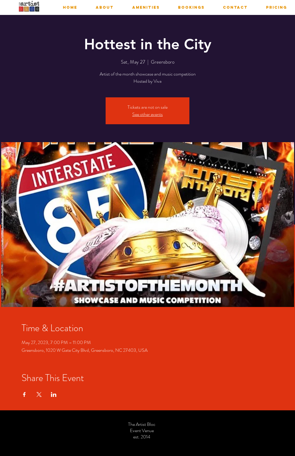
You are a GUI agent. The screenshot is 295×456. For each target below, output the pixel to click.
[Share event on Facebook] (24, 394)
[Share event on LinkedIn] (54, 394)
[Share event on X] (39, 394)
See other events (147, 114)
